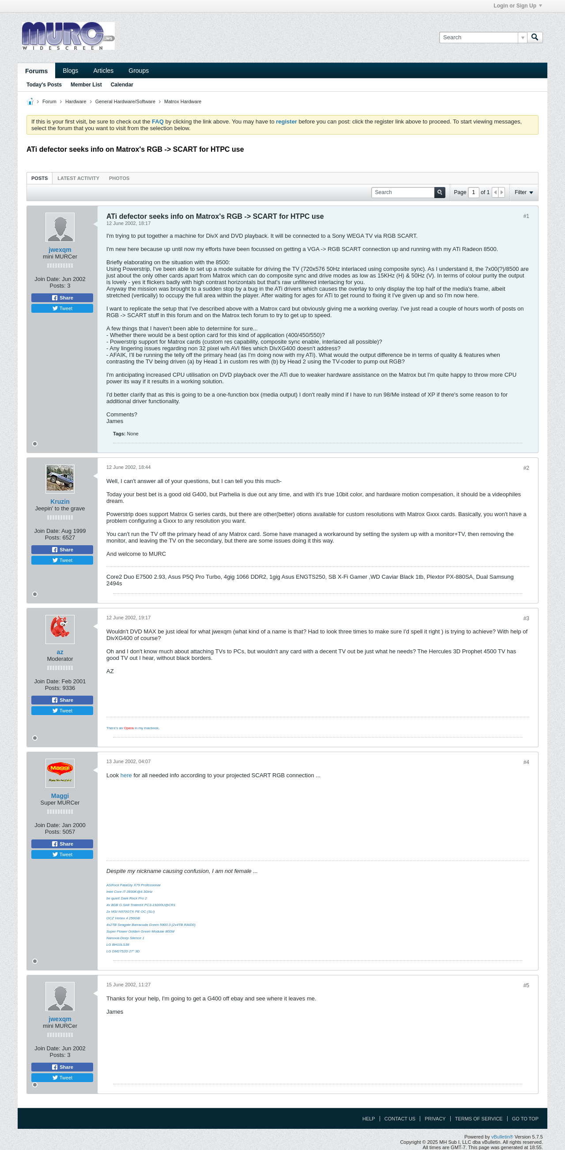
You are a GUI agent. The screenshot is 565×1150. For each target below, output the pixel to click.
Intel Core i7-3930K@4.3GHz (129, 892)
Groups (138, 70)
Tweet (62, 308)
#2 (526, 468)
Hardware (76, 101)
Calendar (122, 85)
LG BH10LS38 (117, 945)
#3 (526, 618)
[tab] (39, 178)
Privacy (435, 1118)
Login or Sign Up (517, 6)
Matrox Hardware (182, 101)
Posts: (58, 285)
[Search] (483, 37)
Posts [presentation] (39, 178)
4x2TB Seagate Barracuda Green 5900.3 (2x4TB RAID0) (151, 925)
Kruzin (60, 501)
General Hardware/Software (125, 101)
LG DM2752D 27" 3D (122, 951)
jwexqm (60, 249)
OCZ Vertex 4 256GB (123, 918)
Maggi (60, 795)
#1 (526, 216)
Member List (86, 85)
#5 (526, 985)
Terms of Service (479, 1118)
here (126, 775)
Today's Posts (44, 85)
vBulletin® (502, 1136)
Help (368, 1118)
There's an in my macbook (132, 728)
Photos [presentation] (119, 178)
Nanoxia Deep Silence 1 (125, 938)
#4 (526, 762)
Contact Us (400, 1118)
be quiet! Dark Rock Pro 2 (126, 898)
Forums (36, 71)
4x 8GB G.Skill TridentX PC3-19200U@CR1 (140, 905)
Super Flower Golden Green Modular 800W (140, 931)
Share (62, 297)
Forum (49, 101)
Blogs (70, 70)
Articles (103, 70)
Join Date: (47, 279)
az (60, 652)
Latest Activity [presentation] (78, 178)
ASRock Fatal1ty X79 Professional (133, 885)
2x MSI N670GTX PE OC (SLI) (130, 912)
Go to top (525, 1118)
